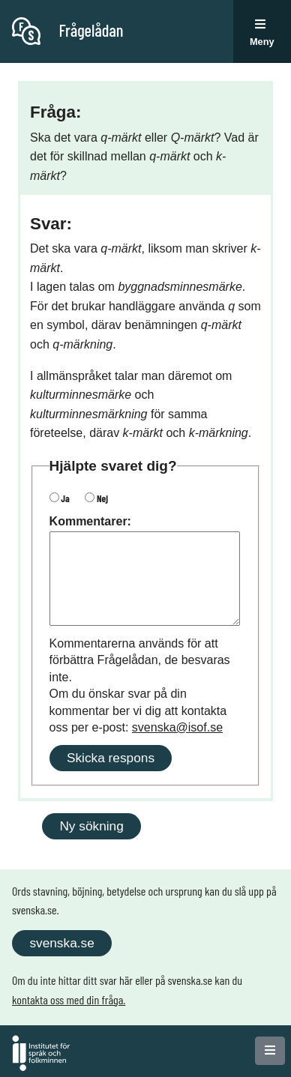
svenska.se (61, 942)
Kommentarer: (90, 521)
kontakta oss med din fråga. (68, 999)
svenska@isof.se (177, 727)
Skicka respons (110, 757)
